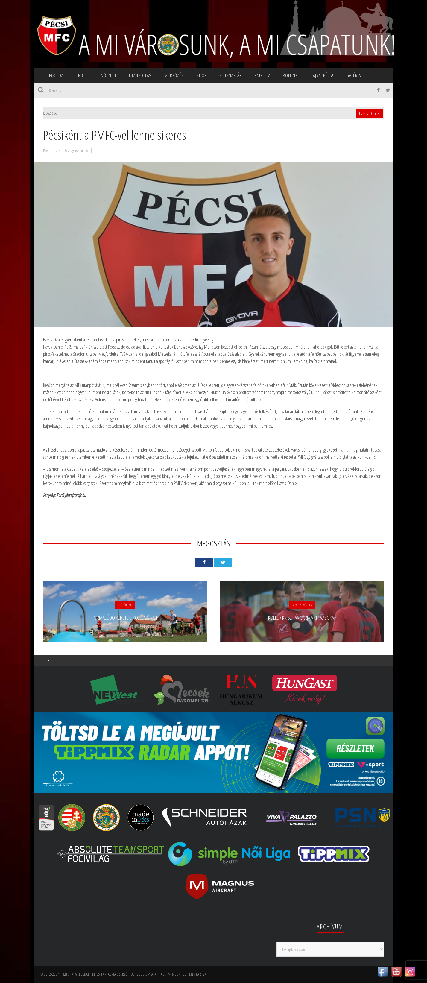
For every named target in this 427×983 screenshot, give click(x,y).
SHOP (202, 75)
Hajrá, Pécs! (321, 75)
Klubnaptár (231, 75)
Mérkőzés (174, 75)
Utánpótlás (140, 75)
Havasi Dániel (369, 113)
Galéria (353, 75)
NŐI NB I (108, 75)
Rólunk (290, 75)
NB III (83, 75)
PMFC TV (262, 75)
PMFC (65, 974)
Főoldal (57, 75)
